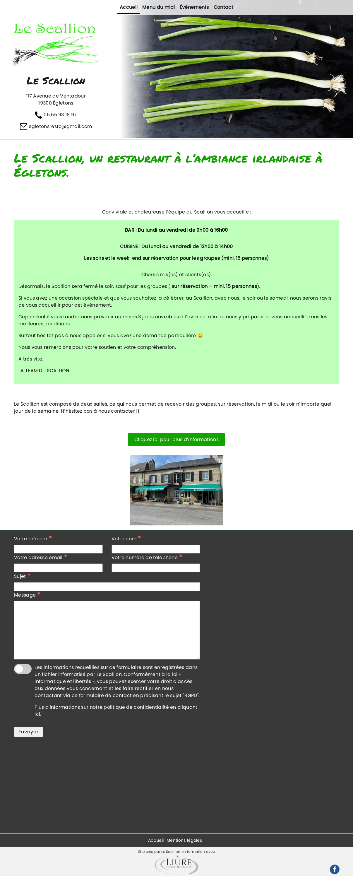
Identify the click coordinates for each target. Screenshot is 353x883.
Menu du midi (158, 7)
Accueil (129, 7)
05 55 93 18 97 (60, 114)
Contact (223, 7)
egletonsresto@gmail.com (60, 126)
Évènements (194, 7)
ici (37, 714)
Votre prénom (33, 538)
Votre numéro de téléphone (147, 557)
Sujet (22, 576)
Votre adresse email (40, 557)
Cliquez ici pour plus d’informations (176, 439)
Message (27, 595)
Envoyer (28, 731)
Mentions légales (184, 840)
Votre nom (126, 538)
